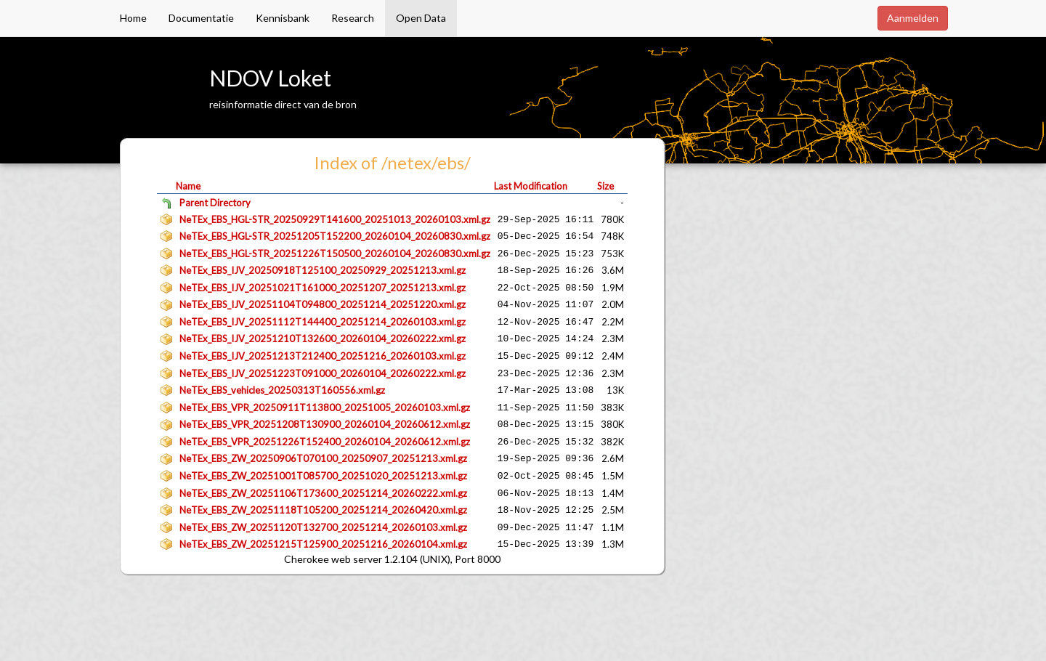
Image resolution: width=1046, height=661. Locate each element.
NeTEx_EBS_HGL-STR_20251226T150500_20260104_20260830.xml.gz (334, 253)
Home (133, 18)
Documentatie (201, 18)
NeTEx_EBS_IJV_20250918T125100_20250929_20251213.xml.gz (322, 270)
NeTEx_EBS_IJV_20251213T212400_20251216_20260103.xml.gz (322, 356)
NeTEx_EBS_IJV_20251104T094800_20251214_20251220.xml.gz (322, 304)
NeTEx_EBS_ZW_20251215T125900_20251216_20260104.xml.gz (323, 544)
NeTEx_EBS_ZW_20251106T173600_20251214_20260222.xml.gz (323, 493)
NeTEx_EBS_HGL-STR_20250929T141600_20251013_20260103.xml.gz (334, 219)
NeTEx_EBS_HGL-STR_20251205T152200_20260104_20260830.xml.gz (334, 236)
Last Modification (530, 186)
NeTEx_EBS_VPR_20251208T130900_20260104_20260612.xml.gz (324, 424)
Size (605, 186)
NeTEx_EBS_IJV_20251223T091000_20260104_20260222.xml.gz (322, 373)
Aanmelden (912, 18)
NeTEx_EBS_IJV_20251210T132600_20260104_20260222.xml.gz (322, 338)
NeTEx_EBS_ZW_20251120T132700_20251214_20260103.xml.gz (323, 527)
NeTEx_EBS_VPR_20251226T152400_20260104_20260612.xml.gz (324, 441)
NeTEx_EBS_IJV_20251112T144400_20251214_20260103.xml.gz (322, 322)
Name (188, 186)
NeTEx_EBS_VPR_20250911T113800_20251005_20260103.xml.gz (324, 407)
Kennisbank (282, 18)
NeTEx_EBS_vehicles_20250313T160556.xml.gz (282, 390)
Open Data (421, 18)
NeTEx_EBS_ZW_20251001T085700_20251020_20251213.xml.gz (323, 476)
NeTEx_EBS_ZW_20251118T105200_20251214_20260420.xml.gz (323, 510)
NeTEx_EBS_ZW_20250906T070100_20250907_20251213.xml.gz (323, 458)
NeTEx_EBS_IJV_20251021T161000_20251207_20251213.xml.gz (322, 287)
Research (352, 18)
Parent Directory (215, 202)
